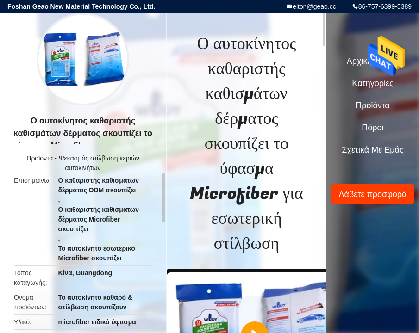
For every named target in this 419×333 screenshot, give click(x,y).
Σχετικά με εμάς (372, 149)
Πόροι (372, 127)
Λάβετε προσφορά (372, 194)
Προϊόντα (39, 158)
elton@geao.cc (314, 6)
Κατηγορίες (372, 83)
